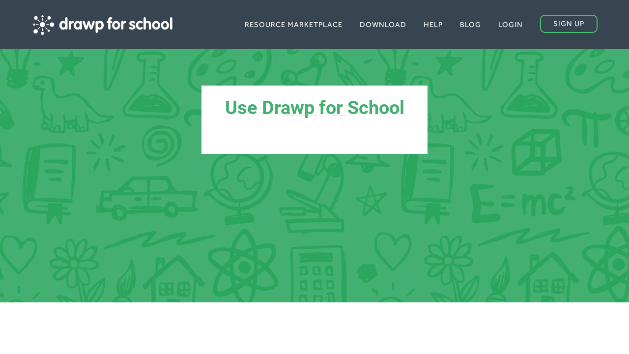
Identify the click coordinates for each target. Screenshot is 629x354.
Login (510, 24)
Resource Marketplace (294, 24)
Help (433, 24)
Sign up (568, 23)
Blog (470, 24)
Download (383, 24)
